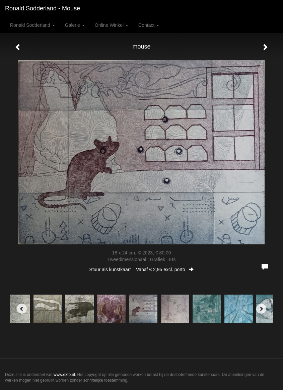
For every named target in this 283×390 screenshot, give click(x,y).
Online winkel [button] (111, 25)
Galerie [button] (75, 25)
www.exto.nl (64, 374)
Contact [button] (148, 25)
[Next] (261, 309)
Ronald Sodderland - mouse (42, 8)
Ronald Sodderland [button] (32, 25)
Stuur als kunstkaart (141, 269)
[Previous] (22, 309)
